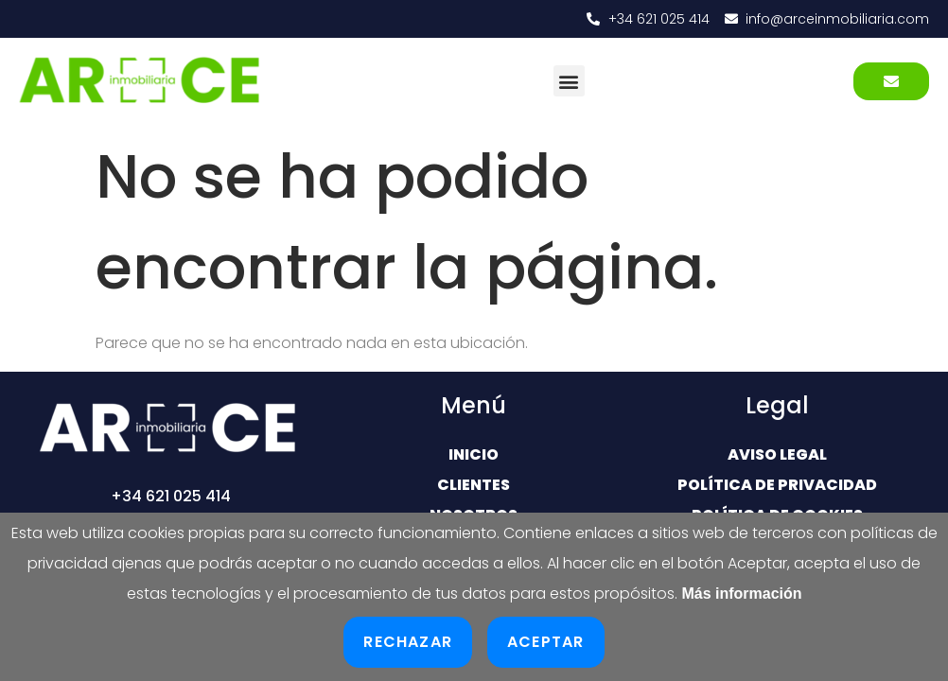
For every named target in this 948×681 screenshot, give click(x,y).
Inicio (473, 454)
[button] (569, 80)
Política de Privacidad (777, 485)
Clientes (473, 485)
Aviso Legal (777, 454)
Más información (741, 593)
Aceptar (545, 642)
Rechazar (407, 642)
